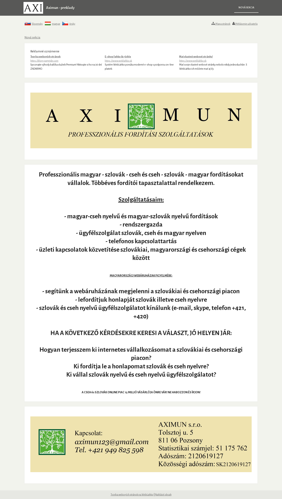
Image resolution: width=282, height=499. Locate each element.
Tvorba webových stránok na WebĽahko (132, 494)
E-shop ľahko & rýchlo (141, 59)
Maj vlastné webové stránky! (215, 59)
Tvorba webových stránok (66, 59)
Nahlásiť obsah (163, 494)
